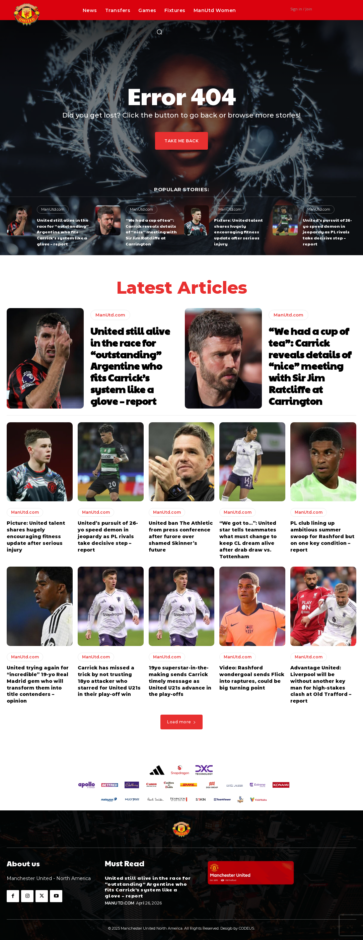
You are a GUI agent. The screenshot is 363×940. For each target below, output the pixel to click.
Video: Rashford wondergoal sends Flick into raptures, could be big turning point (251, 675)
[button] (159, 32)
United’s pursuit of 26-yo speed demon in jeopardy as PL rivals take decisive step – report (327, 231)
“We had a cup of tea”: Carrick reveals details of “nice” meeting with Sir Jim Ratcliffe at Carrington (151, 231)
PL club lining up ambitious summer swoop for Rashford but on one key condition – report (322, 534)
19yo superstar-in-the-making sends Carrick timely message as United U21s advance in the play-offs (180, 678)
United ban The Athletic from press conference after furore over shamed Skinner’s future (181, 534)
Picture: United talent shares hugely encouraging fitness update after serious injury (238, 231)
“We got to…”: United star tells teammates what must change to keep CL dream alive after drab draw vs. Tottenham (247, 537)
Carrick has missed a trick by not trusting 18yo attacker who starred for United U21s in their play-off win (109, 678)
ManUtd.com (52, 209)
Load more (181, 718)
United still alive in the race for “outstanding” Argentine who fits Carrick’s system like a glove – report (62, 231)
